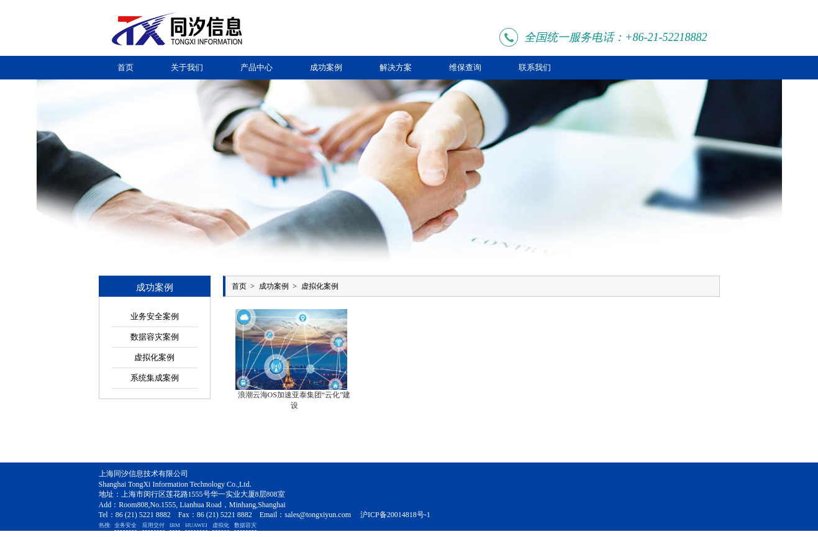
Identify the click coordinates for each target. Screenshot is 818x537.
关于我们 (187, 67)
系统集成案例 (154, 377)
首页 (125, 67)
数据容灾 (245, 525)
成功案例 (326, 67)
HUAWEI (196, 525)
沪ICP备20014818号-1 (395, 514)
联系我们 (535, 67)
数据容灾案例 (154, 336)
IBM (175, 525)
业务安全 (125, 525)
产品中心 (256, 67)
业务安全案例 (154, 316)
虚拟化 (220, 525)
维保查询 (465, 67)
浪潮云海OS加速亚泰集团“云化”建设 (294, 400)
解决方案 (395, 67)
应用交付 (153, 525)
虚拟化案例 (154, 357)
